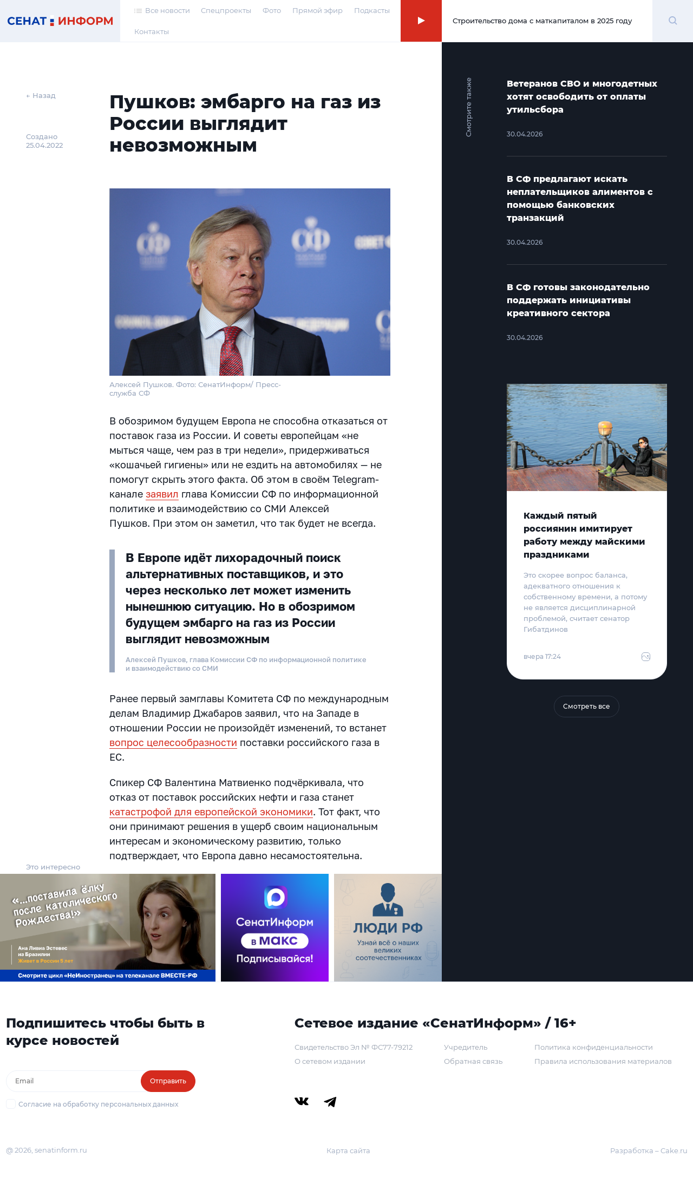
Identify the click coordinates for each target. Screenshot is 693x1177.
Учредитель (465, 1047)
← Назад (41, 95)
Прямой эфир (317, 10)
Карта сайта (348, 1150)
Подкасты (372, 10)
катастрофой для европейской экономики (211, 812)
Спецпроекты (226, 10)
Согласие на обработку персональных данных (98, 1104)
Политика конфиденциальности (593, 1047)
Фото (272, 10)
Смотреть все (586, 706)
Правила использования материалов (603, 1061)
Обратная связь (473, 1061)
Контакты (151, 31)
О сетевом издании (330, 1061)
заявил (162, 494)
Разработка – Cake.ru (649, 1150)
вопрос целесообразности (173, 742)
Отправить (168, 1081)
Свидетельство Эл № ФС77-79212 (354, 1047)
